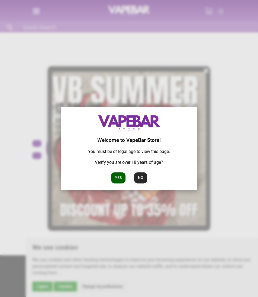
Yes (118, 177)
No (140, 177)
